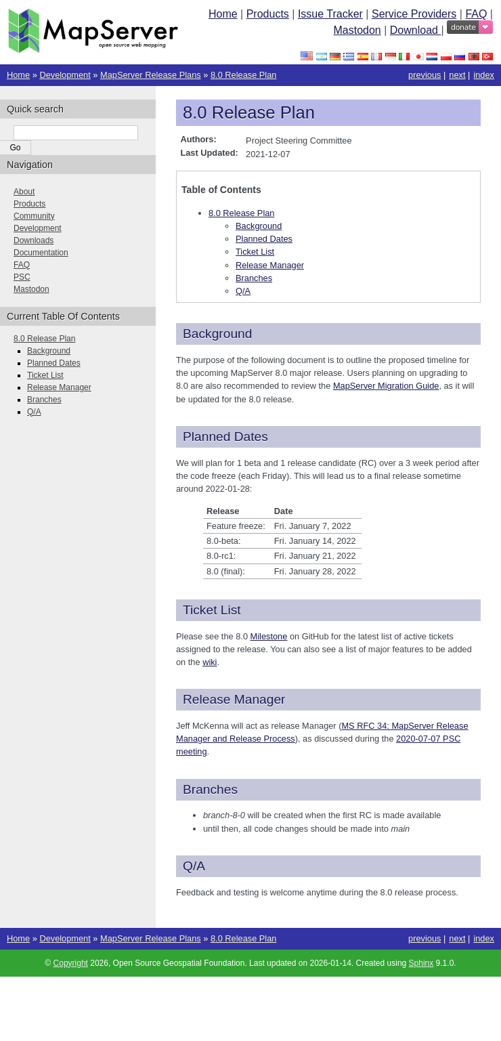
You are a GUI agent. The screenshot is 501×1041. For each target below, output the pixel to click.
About (24, 191)
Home (223, 14)
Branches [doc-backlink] (210, 789)
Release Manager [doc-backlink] (234, 699)
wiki (209, 662)
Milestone (269, 636)
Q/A (243, 291)
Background (259, 226)
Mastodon (356, 30)
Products (267, 14)
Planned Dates (264, 239)
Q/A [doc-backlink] (194, 866)
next (457, 75)
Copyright (70, 963)
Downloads (33, 240)
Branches (254, 278)
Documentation (41, 252)
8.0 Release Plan (243, 75)
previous (424, 75)
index (483, 75)
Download (415, 30)
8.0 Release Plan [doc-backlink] (249, 112)
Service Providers (414, 14)
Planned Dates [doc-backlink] (225, 436)
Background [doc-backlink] (217, 333)
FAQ (476, 14)
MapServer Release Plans (150, 75)
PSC (22, 277)
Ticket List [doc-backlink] (212, 610)
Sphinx (421, 963)
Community (34, 216)
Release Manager (270, 265)
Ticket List (255, 252)
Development (64, 75)
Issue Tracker (330, 14)
